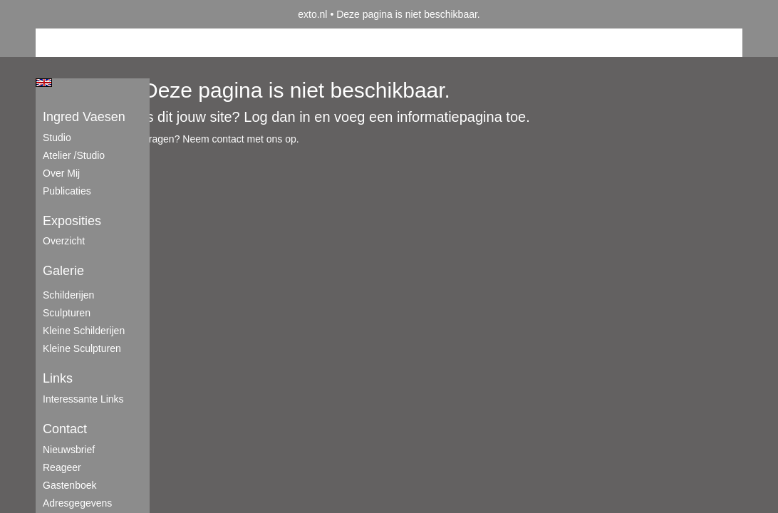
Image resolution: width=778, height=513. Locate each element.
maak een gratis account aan (174, 42)
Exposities (72, 221)
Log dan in (277, 117)
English (44, 82)
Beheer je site (66, 42)
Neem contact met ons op (239, 139)
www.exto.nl (162, 170)
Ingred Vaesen (84, 117)
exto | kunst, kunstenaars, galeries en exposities (76, 14)
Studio (57, 137)
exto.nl (312, 14)
